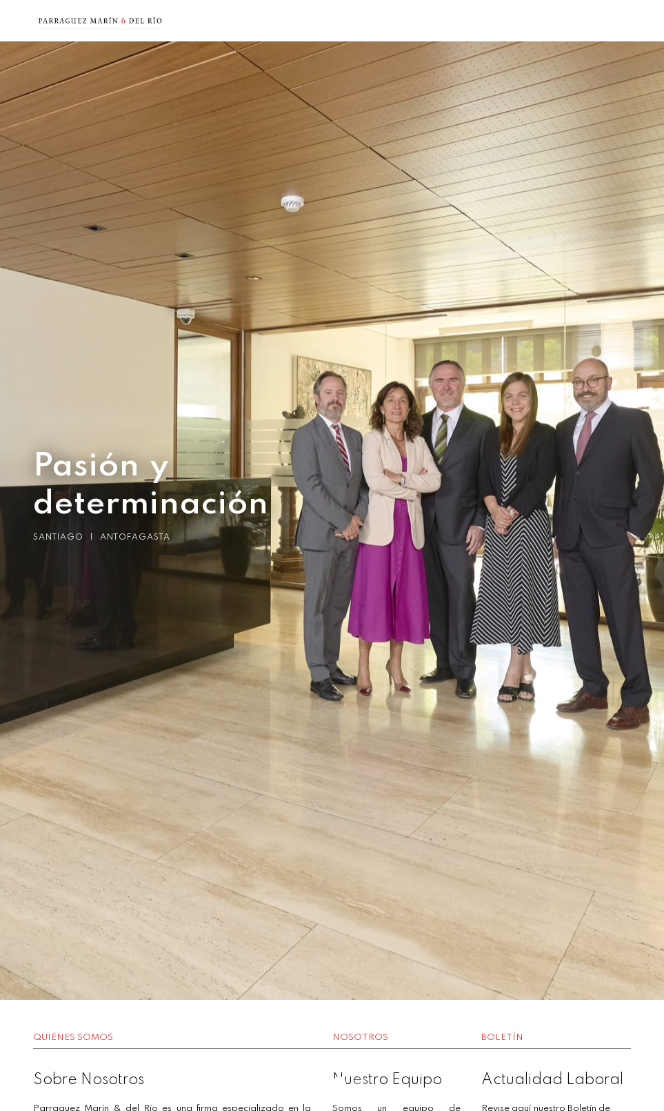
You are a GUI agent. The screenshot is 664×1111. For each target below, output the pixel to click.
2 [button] (332, 1083)
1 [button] (312, 1083)
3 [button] (353, 1083)
